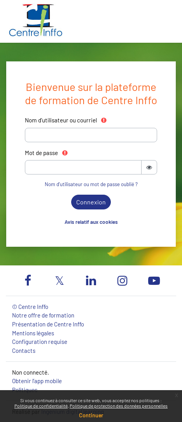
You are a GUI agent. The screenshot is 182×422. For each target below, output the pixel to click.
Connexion (91, 202)
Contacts (23, 350)
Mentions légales (33, 333)
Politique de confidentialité (41, 405)
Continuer (91, 415)
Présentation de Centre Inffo (48, 324)
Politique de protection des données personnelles (119, 405)
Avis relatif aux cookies (91, 221)
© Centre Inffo (30, 306)
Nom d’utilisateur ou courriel (66, 120)
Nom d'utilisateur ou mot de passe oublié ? (91, 184)
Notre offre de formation (43, 315)
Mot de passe (46, 152)
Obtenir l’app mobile (37, 380)
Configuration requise (39, 341)
